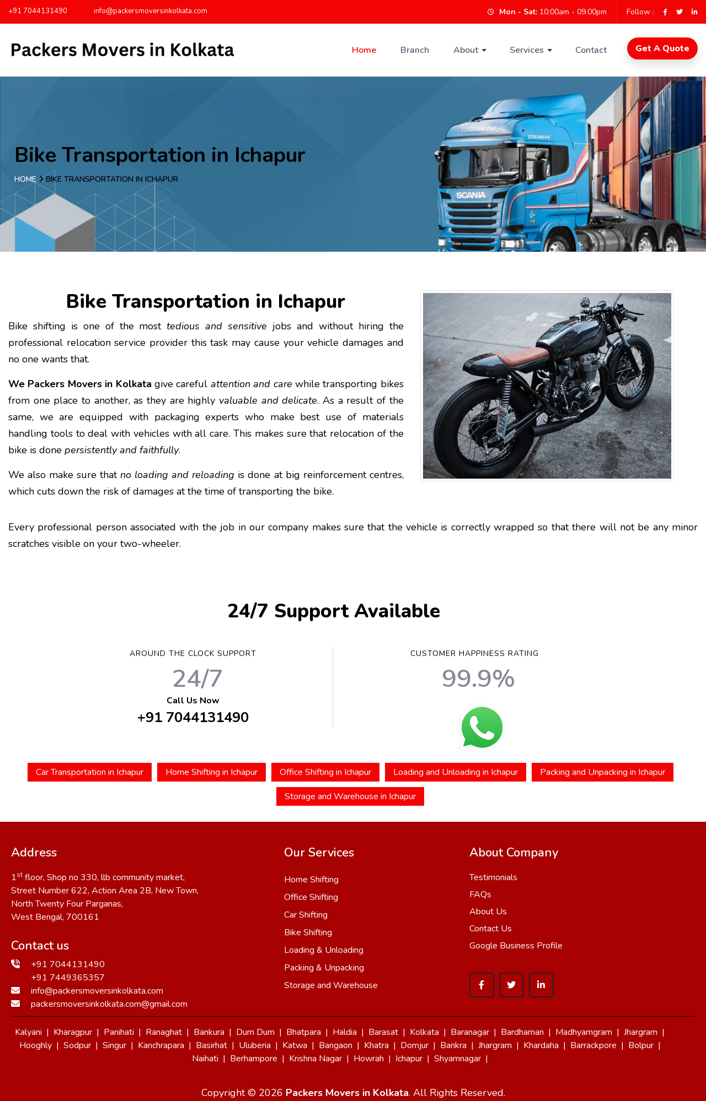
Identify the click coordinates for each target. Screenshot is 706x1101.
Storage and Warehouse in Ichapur (350, 796)
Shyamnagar (457, 1059)
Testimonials (493, 877)
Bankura (209, 1032)
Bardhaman (522, 1032)
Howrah (369, 1059)
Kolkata (424, 1032)
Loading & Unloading (323, 950)
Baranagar (470, 1032)
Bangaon (335, 1045)
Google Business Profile (516, 946)
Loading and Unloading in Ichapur (455, 772)
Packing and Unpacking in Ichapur (602, 772)
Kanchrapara (161, 1045)
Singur (114, 1045)
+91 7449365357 (68, 978)
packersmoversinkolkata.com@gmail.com (109, 1004)
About (465, 50)
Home (364, 50)
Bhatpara (303, 1032)
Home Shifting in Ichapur (211, 772)
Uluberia (255, 1045)
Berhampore (253, 1059)
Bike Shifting (308, 932)
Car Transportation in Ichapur (89, 772)
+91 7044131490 (37, 11)
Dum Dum (255, 1032)
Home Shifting (311, 880)
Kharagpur (73, 1032)
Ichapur (408, 1059)
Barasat (383, 1032)
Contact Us (490, 929)
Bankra (453, 1045)
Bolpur (641, 1045)
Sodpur (77, 1045)
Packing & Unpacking (324, 968)
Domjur (414, 1045)
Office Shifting (311, 897)
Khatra (376, 1045)
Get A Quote (662, 48)
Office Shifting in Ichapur (325, 772)
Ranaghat (164, 1032)
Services (527, 50)
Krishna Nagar (315, 1059)
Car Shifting (306, 915)
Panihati (119, 1032)
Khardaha (541, 1045)
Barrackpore (593, 1045)
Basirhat (211, 1045)
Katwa (294, 1045)
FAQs (480, 894)
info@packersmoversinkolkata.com (145, 11)
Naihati (205, 1059)
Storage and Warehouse (331, 985)
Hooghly (35, 1045)
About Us (488, 911)
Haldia (345, 1032)
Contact (591, 50)
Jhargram (640, 1032)
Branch (414, 50)
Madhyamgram (583, 1032)
